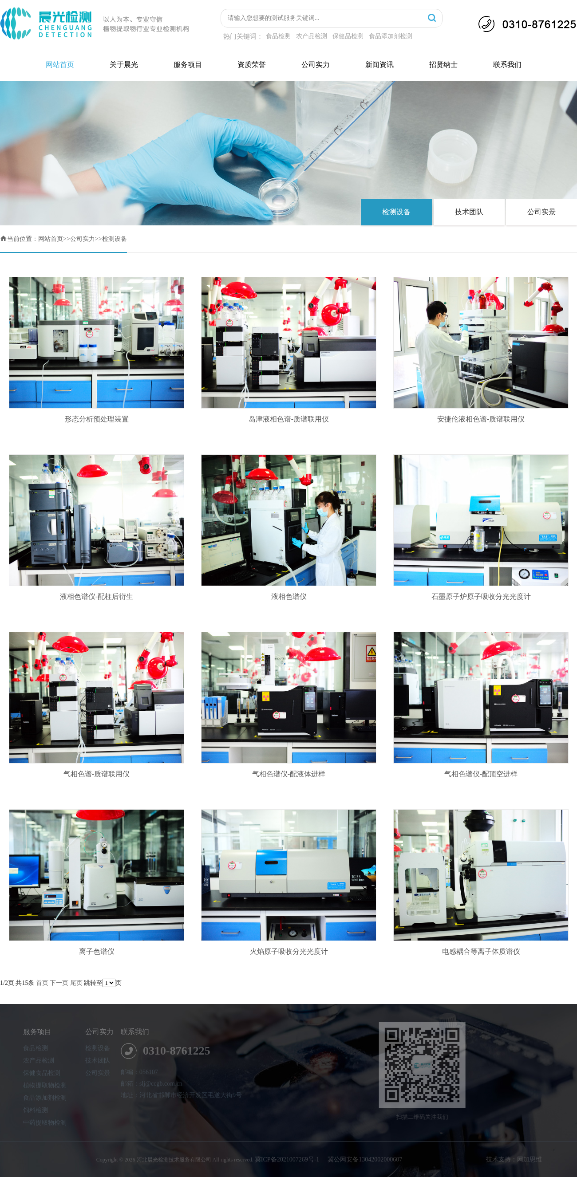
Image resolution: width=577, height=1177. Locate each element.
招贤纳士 (443, 64)
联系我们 (507, 64)
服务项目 (188, 64)
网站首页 (60, 64)
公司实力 (315, 64)
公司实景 (541, 212)
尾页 (76, 983)
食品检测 (278, 36)
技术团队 (469, 212)
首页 (42, 983)
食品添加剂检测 (390, 36)
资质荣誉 (251, 64)
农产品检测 (311, 36)
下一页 (59, 983)
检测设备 (396, 212)
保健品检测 (348, 36)
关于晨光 (124, 64)
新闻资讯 (379, 64)
